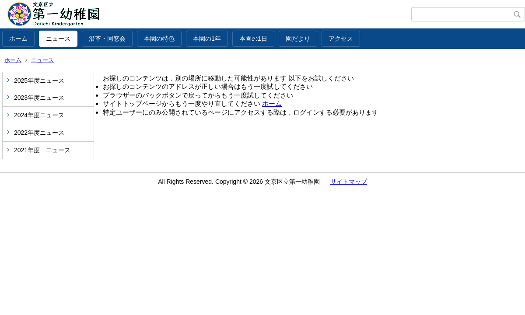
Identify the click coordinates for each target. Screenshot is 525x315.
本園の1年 (207, 38)
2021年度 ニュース (42, 150)
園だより (298, 38)
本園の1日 (253, 38)
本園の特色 (159, 38)
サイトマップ (348, 181)
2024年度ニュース (39, 115)
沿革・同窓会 (107, 38)
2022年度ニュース (39, 132)
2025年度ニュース (39, 80)
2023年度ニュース (39, 97)
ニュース (58, 38)
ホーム (18, 38)
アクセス (341, 38)
